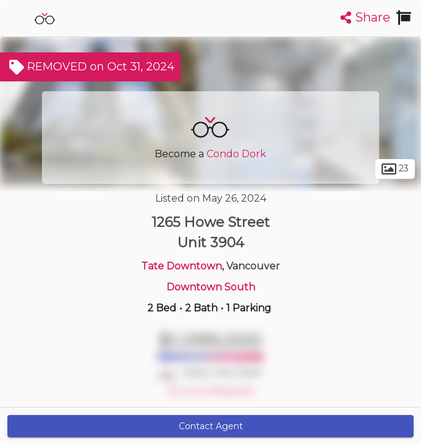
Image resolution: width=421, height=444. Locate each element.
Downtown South (210, 287)
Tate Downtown (181, 266)
